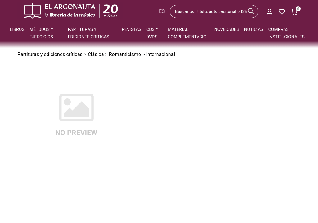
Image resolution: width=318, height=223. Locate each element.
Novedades (226, 29)
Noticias (253, 29)
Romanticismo (125, 54)
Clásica (96, 54)
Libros (17, 29)
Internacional (160, 54)
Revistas (131, 29)
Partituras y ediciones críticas (50, 54)
